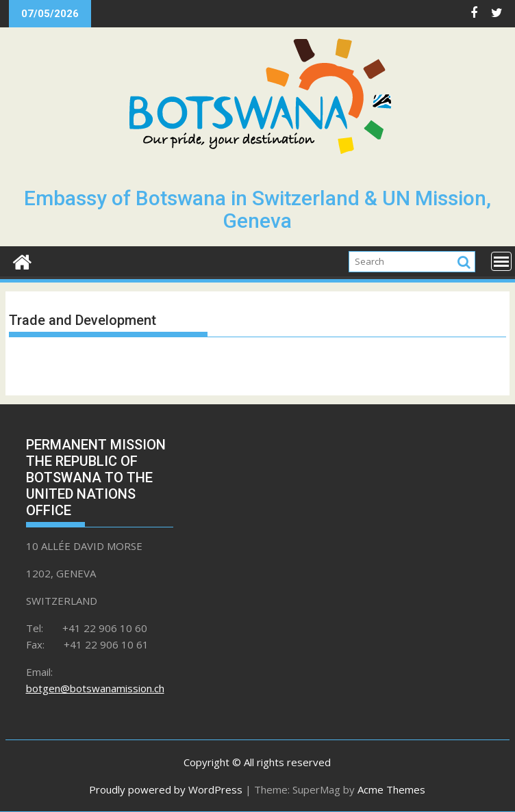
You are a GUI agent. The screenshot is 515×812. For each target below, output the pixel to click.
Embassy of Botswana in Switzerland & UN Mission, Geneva (257, 209)
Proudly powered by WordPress (165, 789)
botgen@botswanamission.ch (95, 688)
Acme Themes (391, 789)
